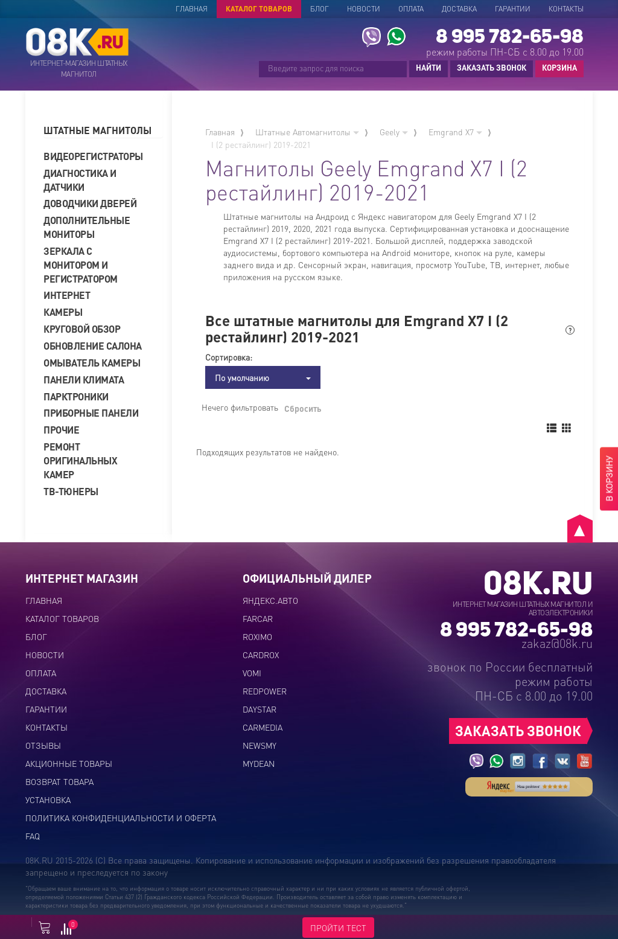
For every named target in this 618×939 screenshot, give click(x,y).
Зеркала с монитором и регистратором (80, 265)
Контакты (566, 8)
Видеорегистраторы (93, 156)
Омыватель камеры (91, 362)
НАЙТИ (428, 67)
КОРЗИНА (556, 68)
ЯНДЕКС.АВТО (270, 600)
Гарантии (512, 8)
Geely (394, 131)
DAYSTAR (259, 708)
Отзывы (43, 745)
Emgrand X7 (455, 131)
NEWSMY (259, 745)
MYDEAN (259, 763)
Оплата (411, 8)
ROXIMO (257, 636)
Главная (192, 8)
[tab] (103, 131)
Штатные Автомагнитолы (307, 131)
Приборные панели (90, 412)
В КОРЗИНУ (609, 478)
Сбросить (302, 408)
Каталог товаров (259, 8)
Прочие (61, 429)
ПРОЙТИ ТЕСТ (338, 927)
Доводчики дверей (89, 203)
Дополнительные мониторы (86, 227)
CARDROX (261, 654)
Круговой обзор (81, 328)
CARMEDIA (262, 727)
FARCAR (258, 618)
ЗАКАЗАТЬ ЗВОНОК (491, 67)
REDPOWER (265, 690)
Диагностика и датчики (79, 180)
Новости (363, 8)
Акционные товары (68, 763)
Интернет (66, 295)
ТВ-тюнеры (70, 491)
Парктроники (76, 396)
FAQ (32, 835)
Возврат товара (59, 781)
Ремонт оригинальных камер (80, 460)
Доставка (459, 8)
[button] (103, 131)
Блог (319, 8)
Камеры (62, 312)
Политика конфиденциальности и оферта (120, 817)
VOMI (252, 672)
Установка (48, 799)
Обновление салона (92, 345)
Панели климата (83, 379)
